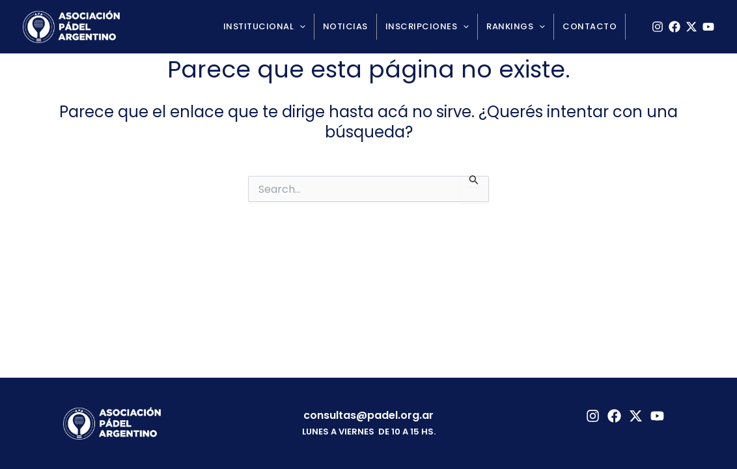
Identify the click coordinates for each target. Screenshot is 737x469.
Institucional (264, 27)
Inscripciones (427, 27)
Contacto (590, 26)
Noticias (345, 26)
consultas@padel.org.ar (368, 415)
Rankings (515, 27)
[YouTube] (708, 27)
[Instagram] (657, 27)
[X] (691, 27)
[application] (299, 27)
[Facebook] (674, 27)
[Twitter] (636, 416)
